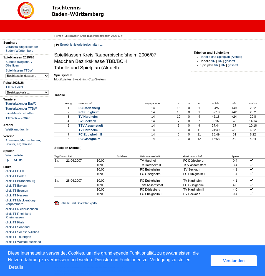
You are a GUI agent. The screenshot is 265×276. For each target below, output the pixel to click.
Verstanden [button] (234, 260)
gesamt (230, 61)
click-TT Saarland (18, 227)
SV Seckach (87, 121)
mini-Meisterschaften (20, 113)
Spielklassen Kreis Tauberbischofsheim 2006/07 (92, 35)
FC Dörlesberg (89, 108)
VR (213, 61)
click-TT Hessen (17, 195)
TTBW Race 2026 (18, 118)
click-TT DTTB (15, 171)
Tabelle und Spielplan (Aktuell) (221, 56)
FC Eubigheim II (90, 134)
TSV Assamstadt (91, 125)
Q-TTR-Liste (14, 160)
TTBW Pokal (14, 87)
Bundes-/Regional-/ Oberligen (19, 63)
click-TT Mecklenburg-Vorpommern (21, 202)
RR (220, 61)
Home (57, 35)
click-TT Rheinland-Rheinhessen (19, 215)
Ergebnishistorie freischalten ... (81, 44)
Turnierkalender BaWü (21, 103)
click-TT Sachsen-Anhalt (22, 232)
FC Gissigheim (89, 139)
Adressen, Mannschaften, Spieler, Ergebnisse (23, 142)
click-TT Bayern (16, 185)
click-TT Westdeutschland (23, 241)
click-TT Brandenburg (20, 181)
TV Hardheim (88, 116)
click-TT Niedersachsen (22, 209)
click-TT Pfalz (15, 222)
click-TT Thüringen (18, 236)
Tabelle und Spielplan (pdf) (78, 203)
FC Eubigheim (89, 112)
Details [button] (16, 267)
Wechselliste (14, 155)
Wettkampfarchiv (17, 129)
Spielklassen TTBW (19, 70)
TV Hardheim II (89, 130)
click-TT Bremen (17, 190)
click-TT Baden (16, 176)
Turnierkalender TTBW (21, 108)
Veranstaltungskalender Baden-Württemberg (22, 48)
